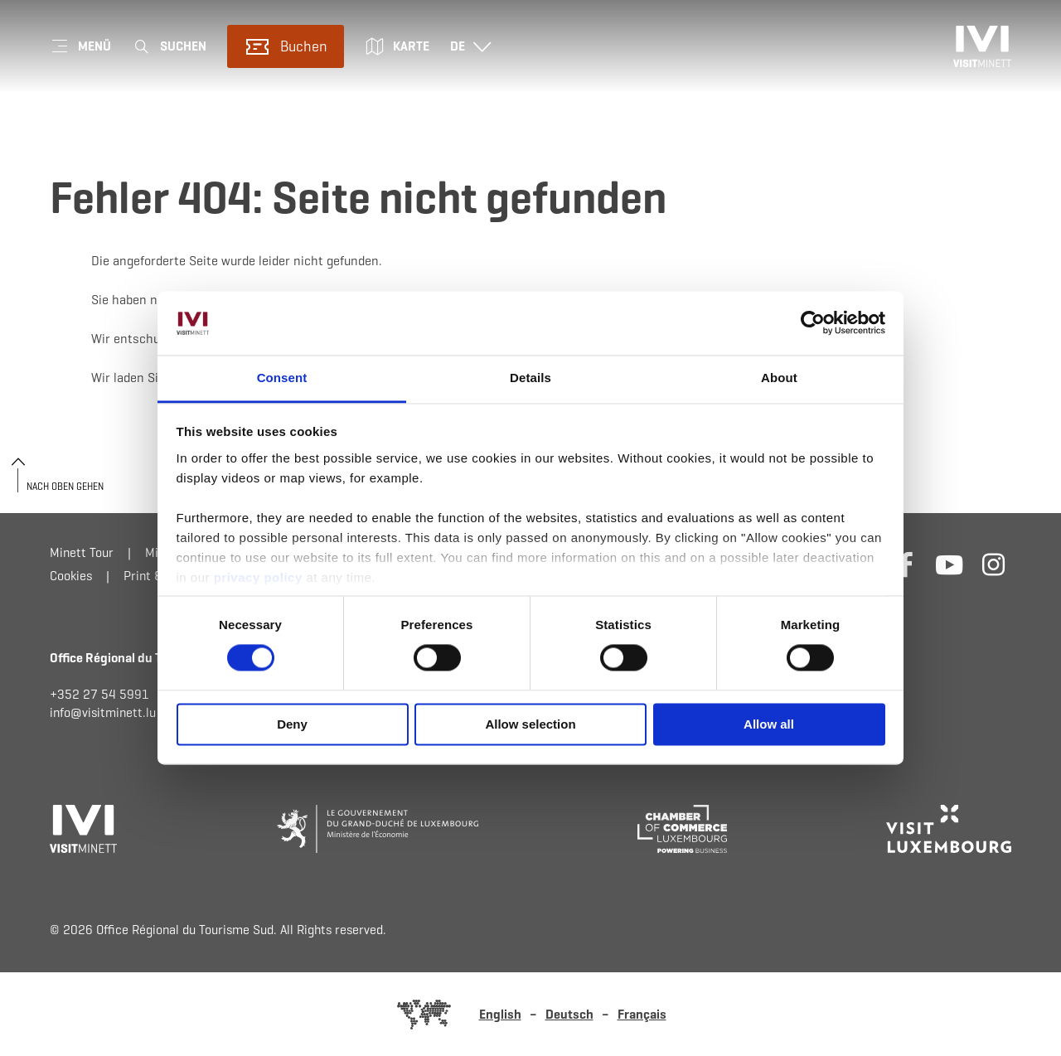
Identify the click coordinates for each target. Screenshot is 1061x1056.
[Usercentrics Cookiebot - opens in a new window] (812, 323)
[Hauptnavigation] (80, 46)
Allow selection (530, 724)
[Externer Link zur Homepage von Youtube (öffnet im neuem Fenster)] (949, 564)
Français (642, 1014)
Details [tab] (530, 378)
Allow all (769, 724)
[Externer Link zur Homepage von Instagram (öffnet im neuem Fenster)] (993, 564)
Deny (292, 724)
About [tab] (779, 378)
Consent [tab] (282, 378)
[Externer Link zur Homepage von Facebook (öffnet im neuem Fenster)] (905, 564)
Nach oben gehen (65, 486)
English (500, 1014)
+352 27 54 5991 (99, 694)
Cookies (71, 576)
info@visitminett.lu (103, 712)
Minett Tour (82, 552)
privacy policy (260, 577)
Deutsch (569, 1014)
